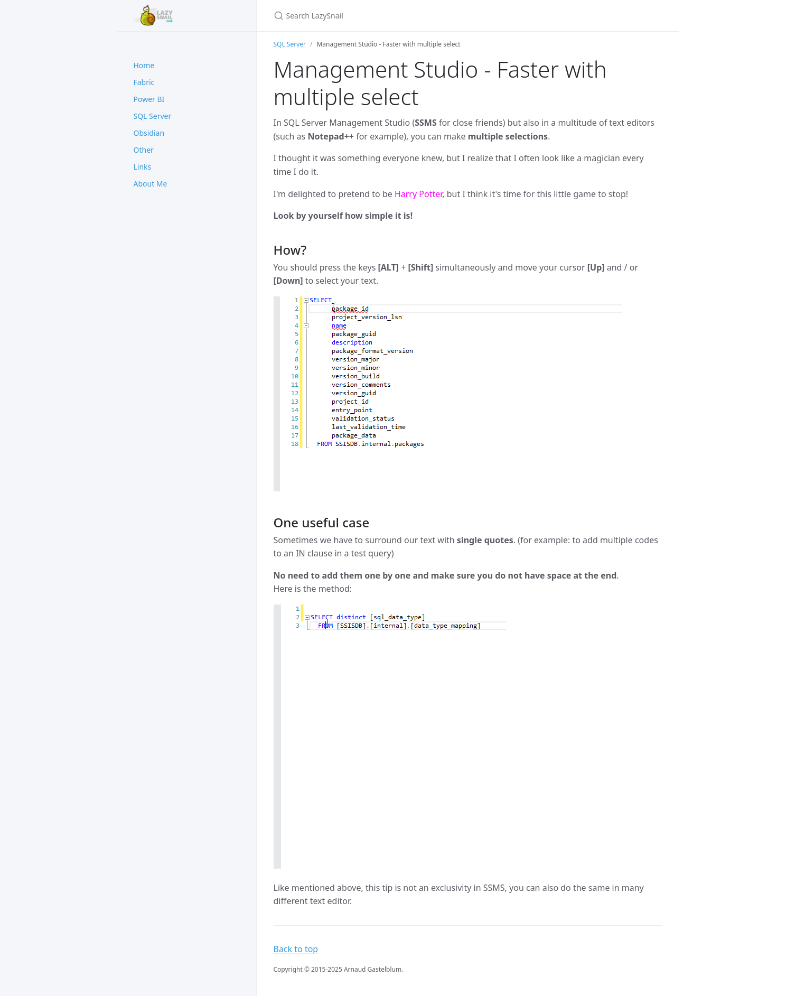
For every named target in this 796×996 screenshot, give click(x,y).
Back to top (296, 949)
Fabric (144, 82)
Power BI (149, 99)
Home (144, 65)
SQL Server (153, 116)
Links (143, 167)
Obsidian (149, 133)
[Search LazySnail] (398, 15)
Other (144, 150)
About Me (150, 184)
